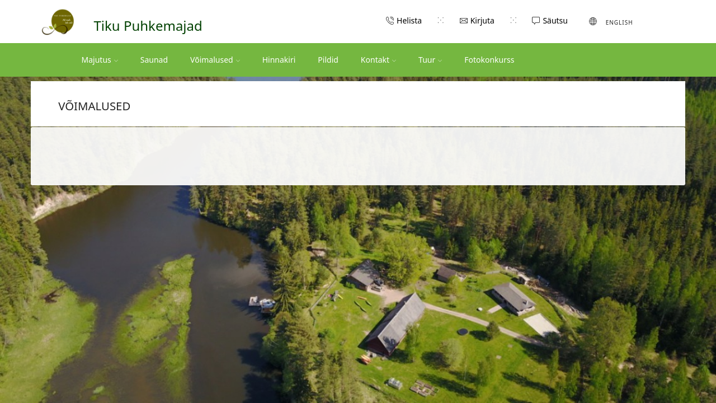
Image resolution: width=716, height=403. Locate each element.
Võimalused (215, 59)
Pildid (328, 59)
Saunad (154, 59)
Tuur (430, 59)
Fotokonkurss (489, 59)
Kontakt (378, 59)
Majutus (100, 59)
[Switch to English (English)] (611, 21)
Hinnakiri (279, 59)
